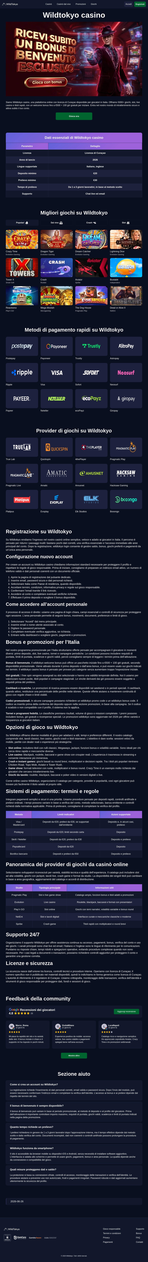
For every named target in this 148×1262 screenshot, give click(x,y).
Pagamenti (108, 1242)
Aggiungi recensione (126, 1011)
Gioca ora (74, 116)
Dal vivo (57, 222)
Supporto (140, 1229)
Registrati (140, 4)
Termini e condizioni (112, 1233)
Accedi (128, 4)
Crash (91, 222)
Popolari (22, 222)
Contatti (139, 1242)
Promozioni (81, 4)
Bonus (139, 1233)
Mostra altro (74, 1055)
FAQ (138, 1238)
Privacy (106, 1238)
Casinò (49, 4)
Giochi (94, 4)
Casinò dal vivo (64, 4)
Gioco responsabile (111, 1229)
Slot (126, 222)
